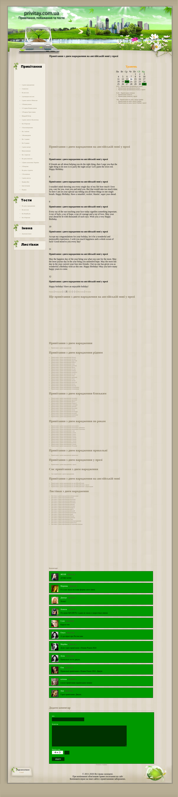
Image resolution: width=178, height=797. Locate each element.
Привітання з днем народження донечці (64, 365)
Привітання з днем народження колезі (63, 416)
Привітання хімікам (125, 94)
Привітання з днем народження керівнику (64, 415)
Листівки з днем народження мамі (62, 514)
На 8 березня (26, 123)
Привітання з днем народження (61, 348)
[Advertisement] (29, 76)
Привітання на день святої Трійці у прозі (132, 103)
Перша (51, 292)
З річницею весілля (28, 96)
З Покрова (25, 166)
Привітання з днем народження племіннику (65, 387)
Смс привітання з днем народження (62, 474)
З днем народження (28, 85)
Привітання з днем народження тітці (63, 379)
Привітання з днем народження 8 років (63, 442)
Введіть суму (56, 749)
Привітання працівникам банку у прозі (131, 89)
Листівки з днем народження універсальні (64, 496)
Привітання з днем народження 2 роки (63, 432)
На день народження (28, 206)
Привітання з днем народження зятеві (63, 380)
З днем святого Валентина (30, 120)
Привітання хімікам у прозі (127, 96)
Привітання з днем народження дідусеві (64, 360)
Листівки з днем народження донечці (63, 517)
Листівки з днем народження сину (62, 519)
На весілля (25, 92)
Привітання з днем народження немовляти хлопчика (68, 429)
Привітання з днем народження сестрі (63, 369)
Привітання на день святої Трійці (129, 101)
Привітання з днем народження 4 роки (63, 436)
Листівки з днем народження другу (62, 509)
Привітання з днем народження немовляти (65, 426)
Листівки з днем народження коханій (63, 511)
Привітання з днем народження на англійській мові (67, 483)
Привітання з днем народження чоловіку (64, 398)
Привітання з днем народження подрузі (64, 403)
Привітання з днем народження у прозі (63, 464)
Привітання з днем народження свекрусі (64, 372)
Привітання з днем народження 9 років (63, 444)
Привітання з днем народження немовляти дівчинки (68, 427)
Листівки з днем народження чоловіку (63, 502)
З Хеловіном (26, 174)
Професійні (25, 182)
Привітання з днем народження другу (63, 401)
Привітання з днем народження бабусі (63, 362)
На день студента (27, 170)
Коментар (55, 724)
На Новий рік (26, 213)
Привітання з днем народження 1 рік (63, 431)
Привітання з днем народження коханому (64, 411)
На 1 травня (25, 139)
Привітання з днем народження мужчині (64, 408)
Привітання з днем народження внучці (63, 385)
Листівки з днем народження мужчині (63, 499)
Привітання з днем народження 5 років (63, 437)
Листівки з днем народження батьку (62, 516)
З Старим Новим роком (29, 108)
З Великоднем (26, 135)
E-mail (22, 772)
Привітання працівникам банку (129, 88)
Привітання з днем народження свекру (63, 370)
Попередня (58, 292)
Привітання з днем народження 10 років (64, 446)
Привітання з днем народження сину (63, 364)
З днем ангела (26, 178)
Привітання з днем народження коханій (64, 413)
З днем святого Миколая (29, 100)
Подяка (24, 189)
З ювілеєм (25, 89)
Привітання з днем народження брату (63, 367)
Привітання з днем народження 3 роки (63, 434)
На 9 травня (25, 143)
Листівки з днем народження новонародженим (66, 521)
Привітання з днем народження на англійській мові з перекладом (72, 486)
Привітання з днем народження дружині (64, 400)
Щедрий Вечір (26, 116)
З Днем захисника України (30, 162)
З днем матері (26, 147)
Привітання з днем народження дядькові (64, 377)
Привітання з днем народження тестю (63, 374)
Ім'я (53, 716)
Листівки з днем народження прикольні (64, 522)
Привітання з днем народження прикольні (64, 455)
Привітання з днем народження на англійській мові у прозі (70, 485)
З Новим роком (27, 104)
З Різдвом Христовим (29, 112)
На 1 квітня (25, 131)
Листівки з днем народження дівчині (63, 504)
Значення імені (26, 234)
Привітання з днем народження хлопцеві (64, 405)
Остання (88, 292)
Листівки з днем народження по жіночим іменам (67, 524)
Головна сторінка (101, 764)
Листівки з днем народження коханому (63, 512)
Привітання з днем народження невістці (64, 382)
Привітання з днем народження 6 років (63, 439)
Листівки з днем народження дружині (63, 501)
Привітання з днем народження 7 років (63, 441)
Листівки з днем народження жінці (62, 497)
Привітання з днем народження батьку (63, 357)
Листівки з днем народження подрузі (63, 507)
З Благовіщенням (27, 127)
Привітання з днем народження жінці (63, 410)
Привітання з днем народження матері (63, 359)
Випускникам (26, 151)
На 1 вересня (26, 155)
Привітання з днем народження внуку (63, 384)
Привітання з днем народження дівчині (63, 406)
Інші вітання (26, 186)
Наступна (81, 292)
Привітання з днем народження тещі (63, 375)
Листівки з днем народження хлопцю (63, 506)
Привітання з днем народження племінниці (65, 389)
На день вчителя (27, 158)
